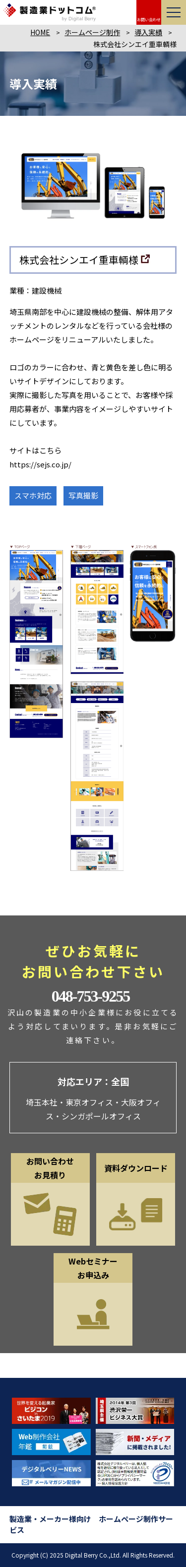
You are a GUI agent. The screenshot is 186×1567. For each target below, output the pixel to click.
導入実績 (148, 32)
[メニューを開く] (173, 12)
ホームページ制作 (92, 32)
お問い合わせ (149, 19)
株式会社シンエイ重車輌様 (78, 260)
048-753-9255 (90, 996)
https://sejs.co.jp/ (40, 464)
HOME (40, 32)
